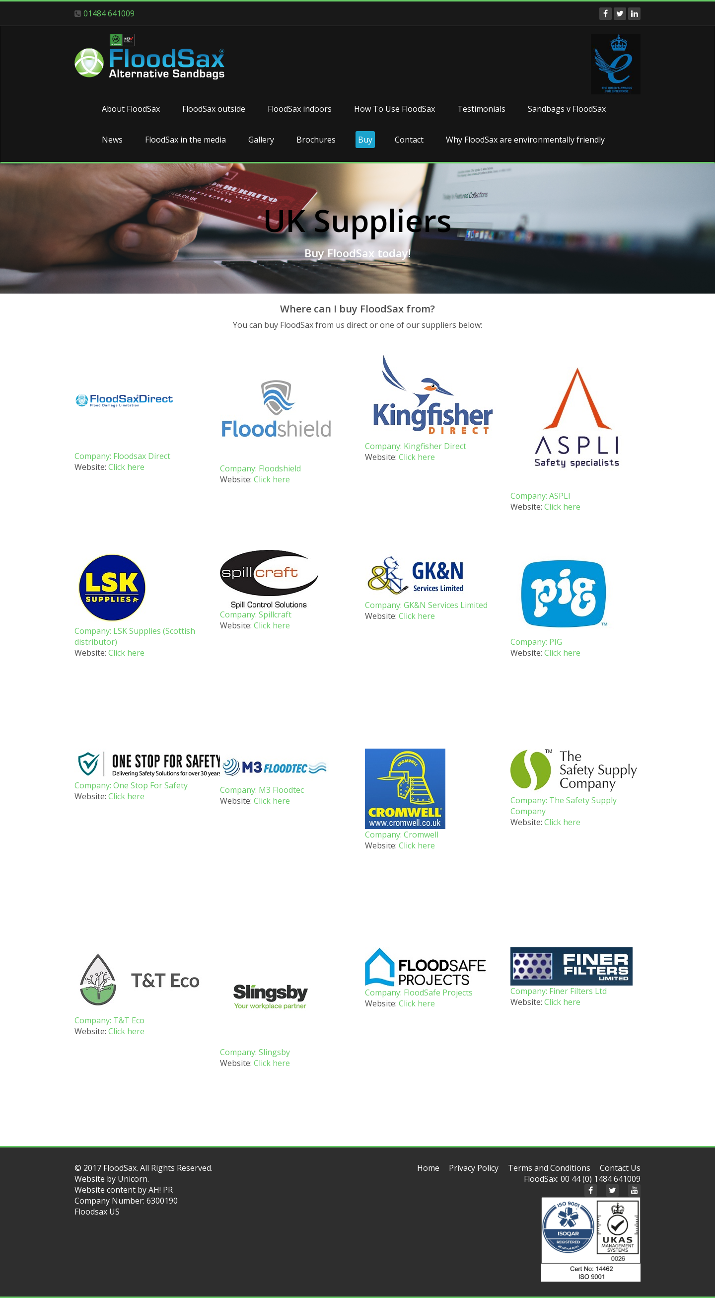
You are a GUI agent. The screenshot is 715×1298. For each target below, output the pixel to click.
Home (428, 1167)
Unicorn (132, 1178)
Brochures (316, 139)
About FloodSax (131, 108)
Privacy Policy (474, 1167)
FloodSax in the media (185, 139)
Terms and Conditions (549, 1167)
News (112, 139)
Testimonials (481, 108)
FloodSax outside (213, 108)
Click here (126, 466)
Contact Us (620, 1167)
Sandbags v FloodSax (567, 108)
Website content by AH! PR (123, 1189)
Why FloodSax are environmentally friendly (525, 139)
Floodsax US (97, 1211)
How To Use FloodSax (394, 108)
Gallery (261, 139)
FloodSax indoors (300, 108)
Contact (409, 139)
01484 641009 (109, 13)
